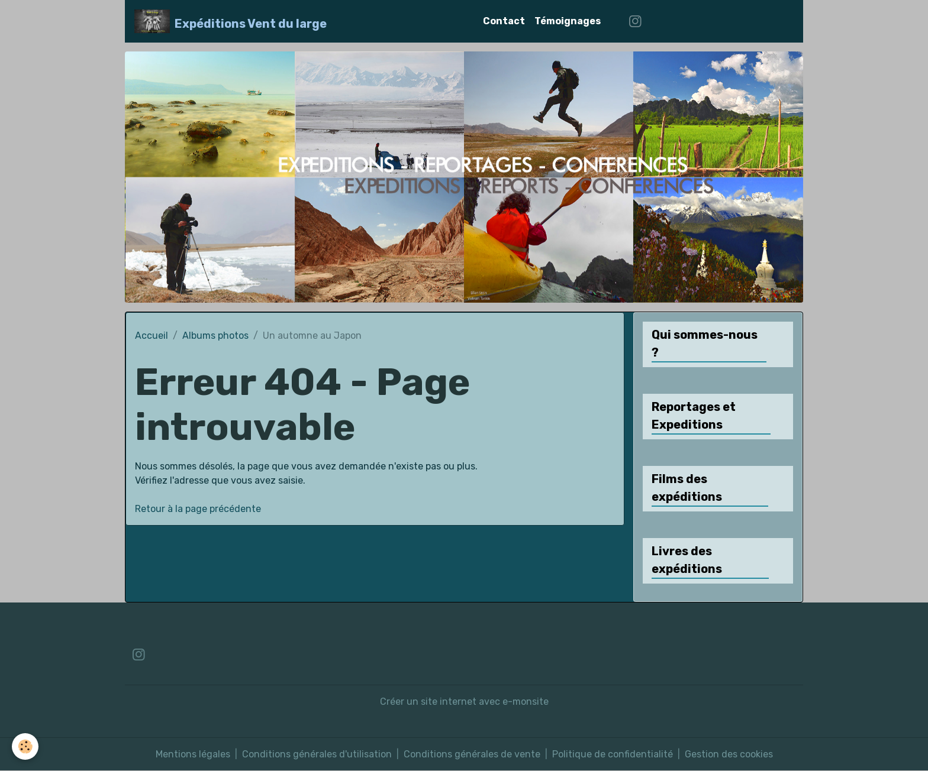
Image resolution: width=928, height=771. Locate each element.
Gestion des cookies (729, 754)
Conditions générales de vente (472, 754)
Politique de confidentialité (612, 754)
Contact (504, 21)
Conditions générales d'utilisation (317, 754)
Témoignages (567, 21)
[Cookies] (25, 746)
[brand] (230, 21)
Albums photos (215, 335)
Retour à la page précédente (198, 508)
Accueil (151, 335)
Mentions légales (193, 754)
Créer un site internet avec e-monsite (464, 701)
